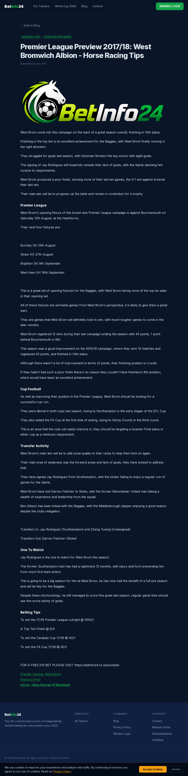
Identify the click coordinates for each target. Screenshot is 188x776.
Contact (98, 6)
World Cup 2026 (65, 6)
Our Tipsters (41, 6)
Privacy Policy (122, 727)
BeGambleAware (162, 733)
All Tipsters (81, 721)
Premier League (31, 674)
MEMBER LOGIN (169, 6)
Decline (176, 769)
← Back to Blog (30, 25)
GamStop (157, 739)
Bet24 (14, 6)
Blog (84, 6)
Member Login (122, 733)
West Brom (53, 674)
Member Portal (161, 727)
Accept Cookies (153, 769)
